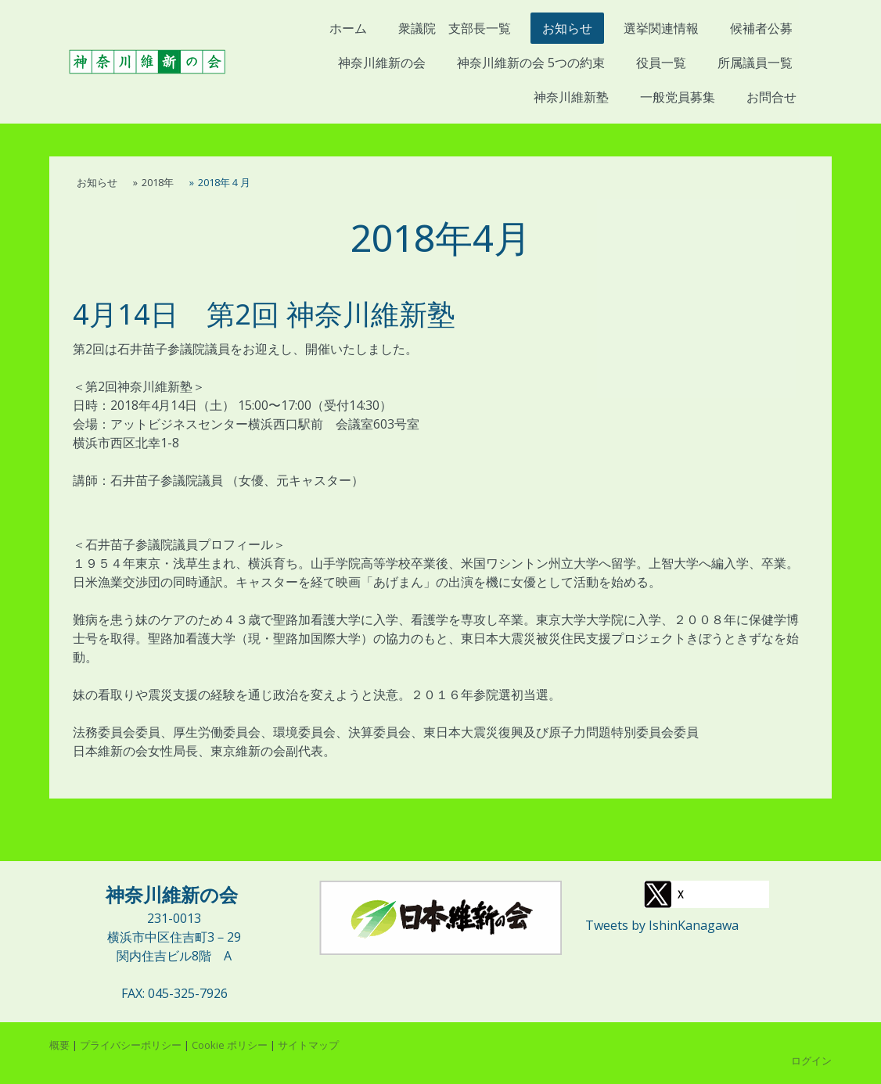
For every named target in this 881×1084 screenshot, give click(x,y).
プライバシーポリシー (131, 1045)
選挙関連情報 (661, 28)
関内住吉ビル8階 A (174, 955)
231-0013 (174, 918)
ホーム (348, 28)
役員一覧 (661, 62)
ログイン (811, 1060)
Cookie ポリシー (230, 1045)
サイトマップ (308, 1045)
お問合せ (771, 97)
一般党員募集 (677, 97)
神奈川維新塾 (577, 97)
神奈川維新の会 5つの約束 (531, 62)
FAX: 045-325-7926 (174, 993)
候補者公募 (761, 28)
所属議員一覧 (755, 62)
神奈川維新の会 (382, 62)
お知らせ (567, 28)
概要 (59, 1045)
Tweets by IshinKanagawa (662, 925)
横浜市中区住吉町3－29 (174, 937)
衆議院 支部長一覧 (454, 28)
